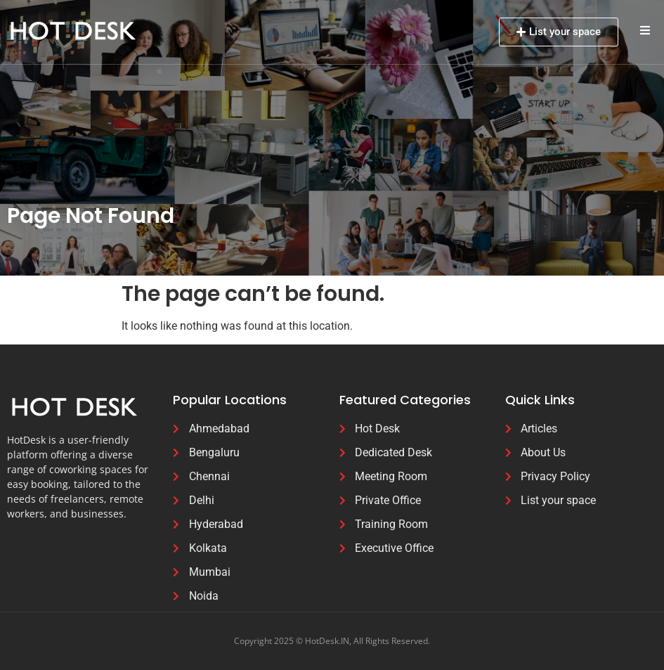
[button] (644, 30)
